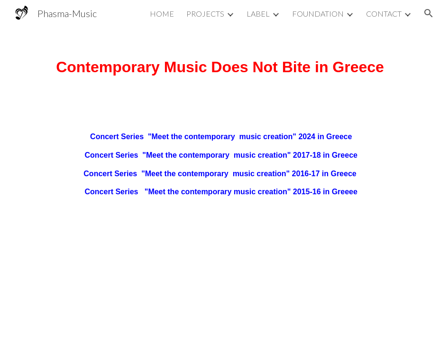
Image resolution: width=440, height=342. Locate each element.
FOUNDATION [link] (318, 13)
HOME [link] (162, 13)
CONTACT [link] (384, 13)
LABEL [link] (258, 13)
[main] (220, 64)
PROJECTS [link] (205, 13)
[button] (428, 13)
